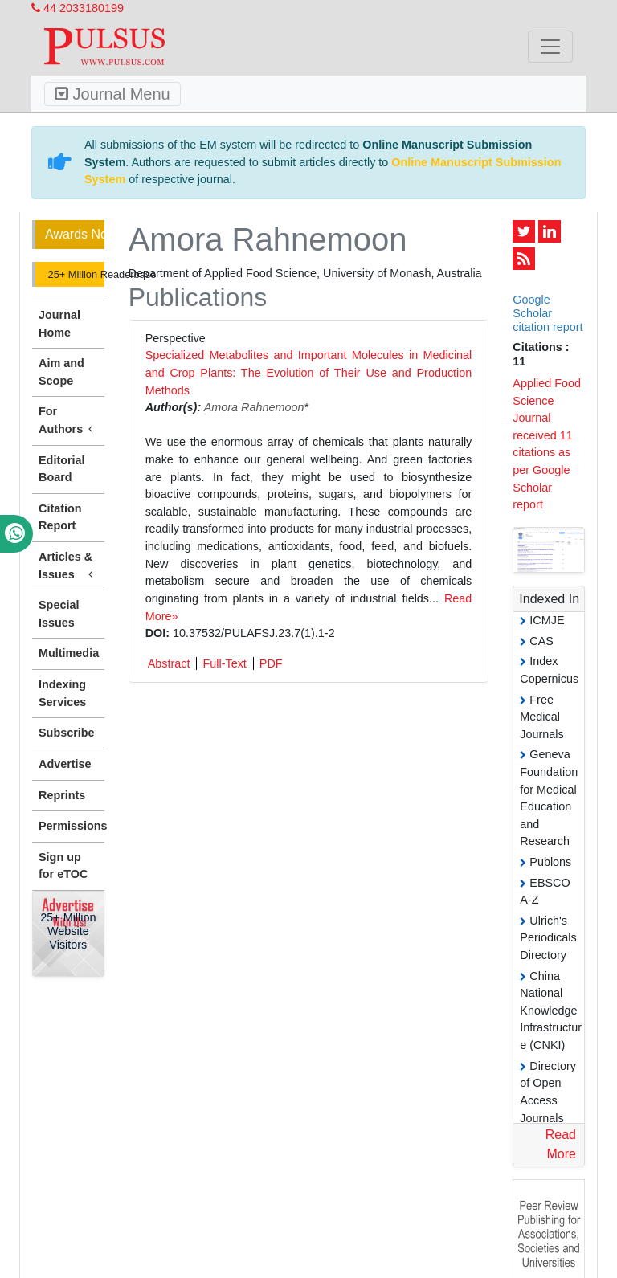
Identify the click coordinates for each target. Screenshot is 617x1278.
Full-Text (224, 663)
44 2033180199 (77, 8)
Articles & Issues (68, 566)
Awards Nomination (74, 234)
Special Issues (59, 613)
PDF (271, 663)
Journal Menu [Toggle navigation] (112, 94)
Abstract (169, 663)
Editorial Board (62, 469)
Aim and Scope (61, 372)
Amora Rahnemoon (254, 407)
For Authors (68, 421)
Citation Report (60, 517)
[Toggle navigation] (550, 47)
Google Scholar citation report (547, 313)
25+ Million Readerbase (74, 274)
